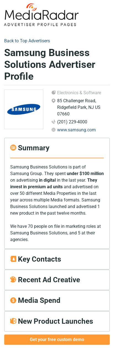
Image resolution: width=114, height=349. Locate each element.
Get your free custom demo (57, 339)
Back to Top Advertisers (27, 40)
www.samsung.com (76, 129)
